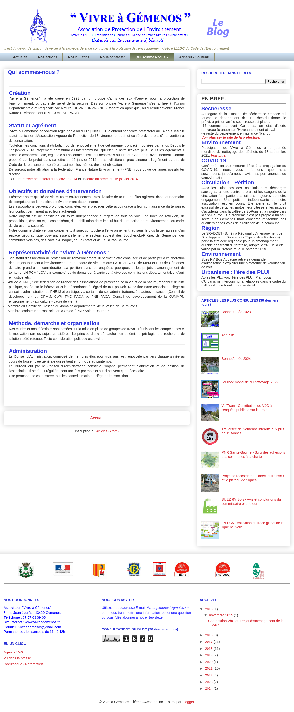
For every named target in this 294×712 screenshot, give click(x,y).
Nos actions (47, 57)
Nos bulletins (78, 57)
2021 (209, 668)
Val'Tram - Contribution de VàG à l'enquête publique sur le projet (247, 408)
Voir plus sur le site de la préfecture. (230, 137)
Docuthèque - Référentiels (24, 664)
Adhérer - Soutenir (194, 57)
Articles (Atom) (107, 431)
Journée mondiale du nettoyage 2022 (250, 382)
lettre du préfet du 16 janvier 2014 (112, 179)
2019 (209, 655)
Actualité (20, 57)
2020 (209, 662)
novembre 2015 (221, 615)
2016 (209, 635)
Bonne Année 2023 (236, 312)
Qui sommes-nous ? (152, 57)
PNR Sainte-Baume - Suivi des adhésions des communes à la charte (253, 455)
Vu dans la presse (17, 658)
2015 (209, 609)
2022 (209, 675)
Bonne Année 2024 (236, 359)
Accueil (96, 418)
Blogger (188, 702)
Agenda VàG (13, 652)
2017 (209, 642)
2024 (209, 688)
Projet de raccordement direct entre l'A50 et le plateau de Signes (253, 478)
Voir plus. (218, 155)
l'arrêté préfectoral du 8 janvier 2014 (49, 179)
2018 (209, 649)
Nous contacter (112, 57)
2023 (209, 682)
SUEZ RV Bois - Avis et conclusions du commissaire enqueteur (251, 502)
